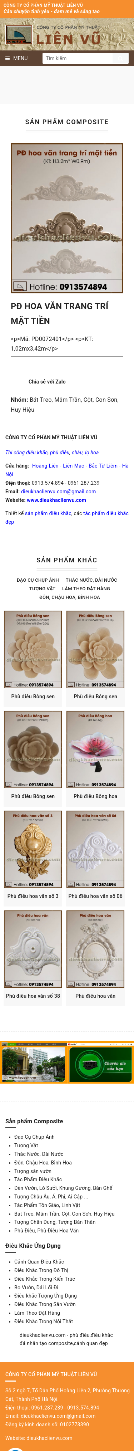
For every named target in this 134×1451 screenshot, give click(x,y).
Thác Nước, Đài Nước (91, 580)
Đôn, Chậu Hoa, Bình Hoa (69, 597)
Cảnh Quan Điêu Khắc (39, 1278)
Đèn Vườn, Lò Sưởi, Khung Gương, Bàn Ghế (63, 1204)
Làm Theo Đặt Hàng (37, 1329)
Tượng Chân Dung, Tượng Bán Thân (54, 1238)
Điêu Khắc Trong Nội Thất (43, 1337)
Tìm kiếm (120, 58)
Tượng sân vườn (32, 1187)
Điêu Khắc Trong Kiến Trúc (44, 1295)
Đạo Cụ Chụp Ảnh (38, 580)
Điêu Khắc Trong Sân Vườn (45, 1320)
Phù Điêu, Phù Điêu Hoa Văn (46, 1247)
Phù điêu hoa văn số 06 (99, 908)
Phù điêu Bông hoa (99, 804)
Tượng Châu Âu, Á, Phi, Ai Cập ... (51, 1213)
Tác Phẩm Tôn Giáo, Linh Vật (47, 1221)
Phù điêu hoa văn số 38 (34, 1012)
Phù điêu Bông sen (34, 700)
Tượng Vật (42, 588)
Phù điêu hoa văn (100, 1012)
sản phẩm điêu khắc (48, 513)
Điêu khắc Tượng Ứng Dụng (45, 1312)
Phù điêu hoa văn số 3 (34, 908)
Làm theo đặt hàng (86, 588)
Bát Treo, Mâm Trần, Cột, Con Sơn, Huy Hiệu (64, 1230)
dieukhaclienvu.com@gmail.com (58, 491)
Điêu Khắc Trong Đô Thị (41, 1286)
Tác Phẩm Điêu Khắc (38, 1196)
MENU (16, 58)
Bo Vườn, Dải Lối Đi (36, 1303)
